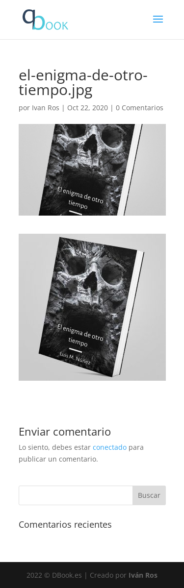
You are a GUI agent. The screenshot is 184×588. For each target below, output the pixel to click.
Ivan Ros (45, 107)
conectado (110, 447)
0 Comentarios (139, 107)
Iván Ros (143, 575)
